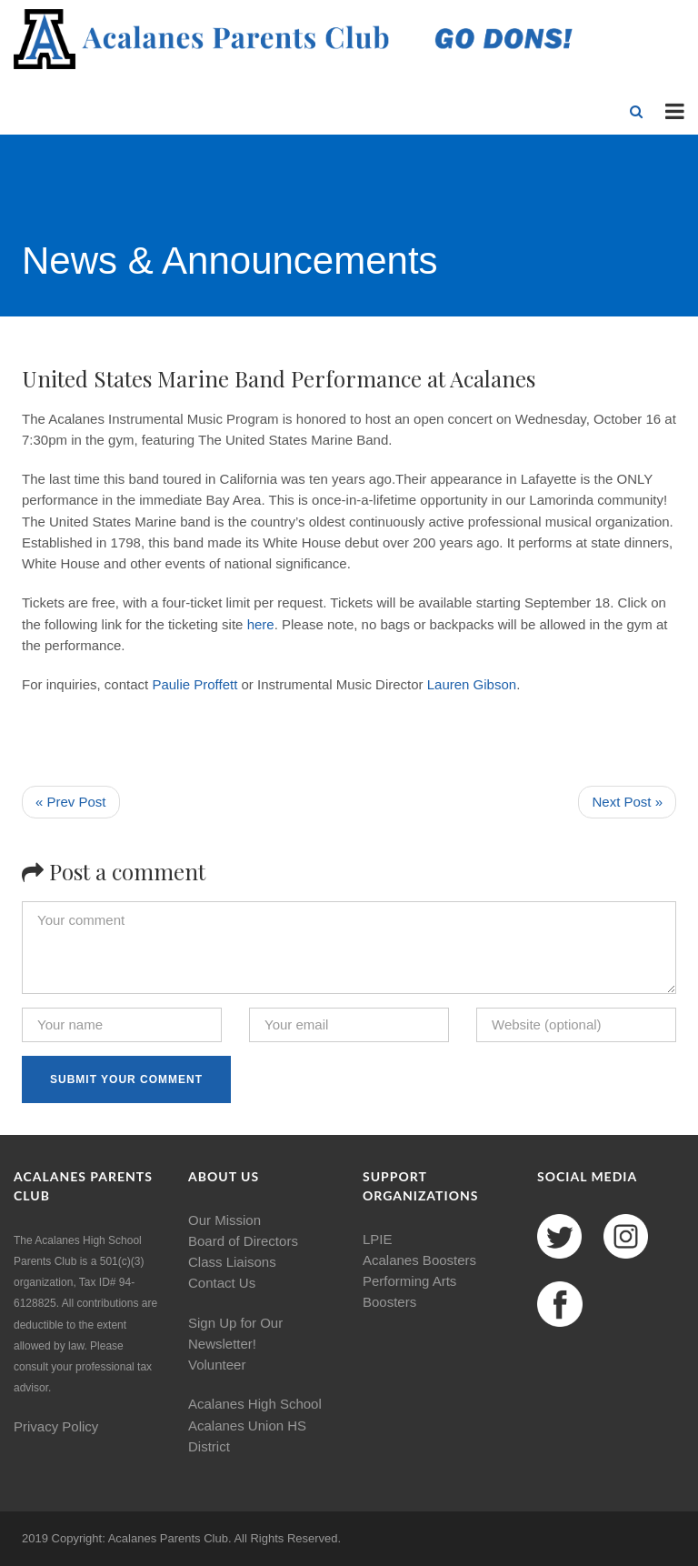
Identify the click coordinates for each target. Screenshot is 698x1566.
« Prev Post (70, 801)
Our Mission (224, 1220)
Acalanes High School (255, 1403)
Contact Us (221, 1282)
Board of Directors (243, 1241)
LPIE (378, 1239)
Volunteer (216, 1364)
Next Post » (627, 801)
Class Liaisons (232, 1262)
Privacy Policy (56, 1426)
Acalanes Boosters (419, 1260)
